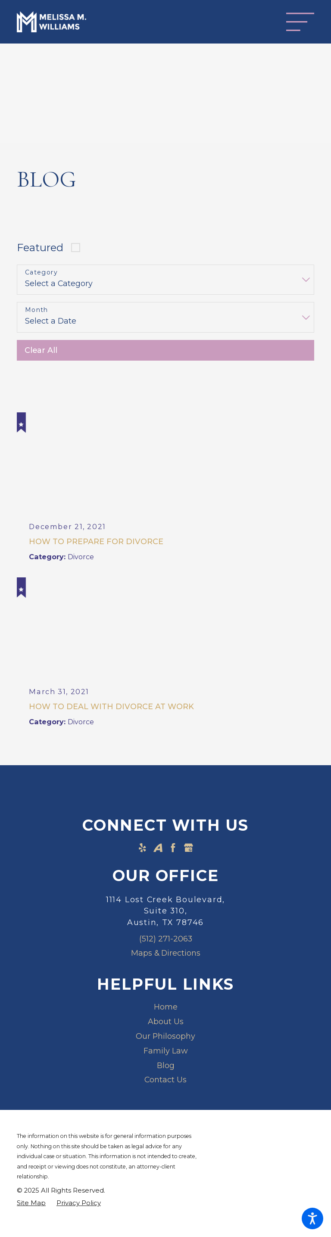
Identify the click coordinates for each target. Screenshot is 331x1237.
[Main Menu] (300, 22)
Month (36, 310)
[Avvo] (157, 848)
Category (41, 272)
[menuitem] (165, 1008)
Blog (166, 1066)
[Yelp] (142, 848)
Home (166, 1008)
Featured (40, 247)
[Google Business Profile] (188, 848)
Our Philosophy (165, 1036)
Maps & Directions (165, 954)
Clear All (41, 350)
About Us (166, 1022)
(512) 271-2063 (165, 939)
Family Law (166, 1051)
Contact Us (165, 1080)
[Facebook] (173, 848)
